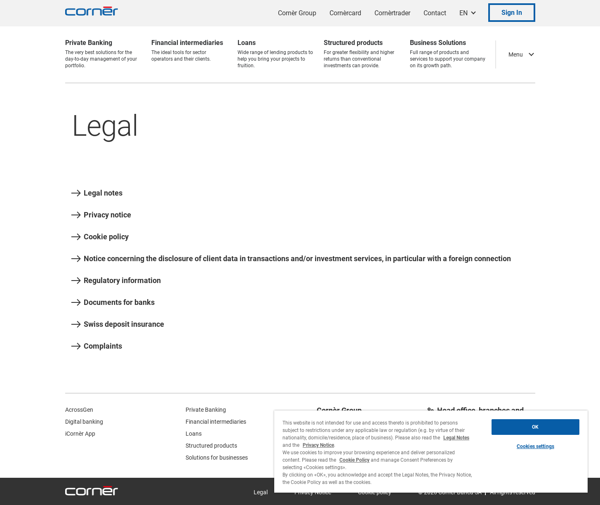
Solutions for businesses (217, 457)
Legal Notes (456, 438)
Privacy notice (101, 215)
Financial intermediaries (216, 421)
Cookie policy (100, 237)
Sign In (511, 13)
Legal (261, 492)
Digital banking (84, 421)
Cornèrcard (345, 13)
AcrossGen (79, 409)
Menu (515, 54)
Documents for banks (113, 302)
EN (463, 13)
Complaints (96, 346)
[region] (431, 452)
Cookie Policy (354, 460)
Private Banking (206, 409)
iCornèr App (80, 433)
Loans (194, 433)
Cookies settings (535, 446)
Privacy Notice (318, 445)
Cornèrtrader (392, 13)
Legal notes (96, 193)
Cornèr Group (297, 13)
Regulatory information (116, 280)
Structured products (211, 445)
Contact (435, 13)
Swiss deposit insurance (117, 324)
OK (535, 427)
